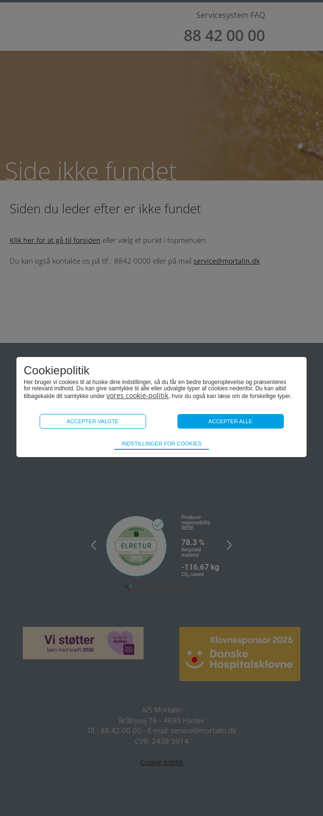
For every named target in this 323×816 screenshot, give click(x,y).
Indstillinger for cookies (161, 443)
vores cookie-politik (137, 395)
